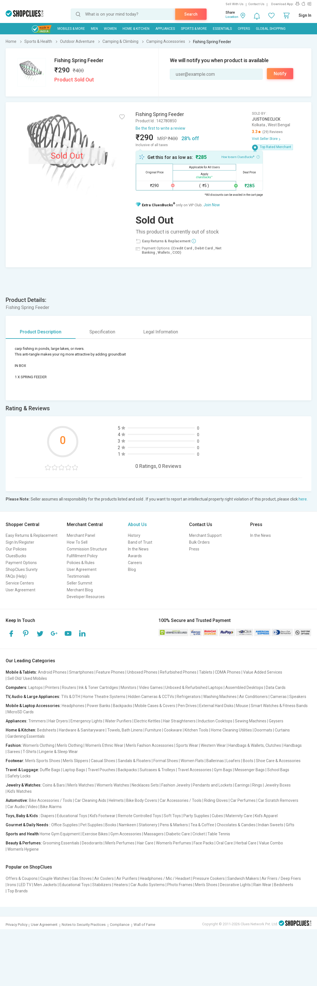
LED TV (25, 884)
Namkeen (127, 825)
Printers (52, 687)
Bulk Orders (199, 542)
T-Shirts (30, 751)
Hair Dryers (58, 721)
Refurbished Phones (178, 672)
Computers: (16, 687)
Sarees (13, 751)
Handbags (293, 745)
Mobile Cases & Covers (155, 705)
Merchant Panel (81, 535)
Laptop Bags (74, 770)
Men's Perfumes (119, 843)
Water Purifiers (118, 721)
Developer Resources (86, 596)
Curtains (282, 730)
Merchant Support (205, 535)
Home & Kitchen (136, 29)
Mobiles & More (71, 29)
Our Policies (16, 549)
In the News (138, 549)
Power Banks (98, 705)
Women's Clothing (38, 745)
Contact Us (256, 4)
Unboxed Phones (142, 672)
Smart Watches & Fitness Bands (279, 705)
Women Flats (192, 760)
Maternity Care (239, 815)
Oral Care (224, 843)
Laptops (35, 687)
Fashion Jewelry (175, 785)
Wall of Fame (144, 924)
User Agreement (20, 590)
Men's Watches (80, 785)
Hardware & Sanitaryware (82, 730)
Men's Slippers (75, 760)
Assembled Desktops (244, 687)
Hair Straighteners (179, 721)
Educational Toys (72, 815)
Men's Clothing (70, 745)
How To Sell (77, 542)
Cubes (217, 815)
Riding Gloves (216, 800)
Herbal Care (245, 843)
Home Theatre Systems (104, 696)
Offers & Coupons (22, 878)
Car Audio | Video (22, 806)
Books (110, 825)
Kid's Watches (19, 791)
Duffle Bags (50, 770)
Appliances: (16, 721)
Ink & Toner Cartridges (98, 687)
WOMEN (110, 29)
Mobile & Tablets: (21, 672)
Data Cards (276, 687)
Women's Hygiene (23, 849)
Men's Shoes (206, 884)
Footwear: (15, 760)
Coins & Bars (53, 785)
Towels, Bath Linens (125, 730)
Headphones (73, 705)
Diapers (47, 815)
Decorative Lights (235, 884)
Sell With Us (234, 4)
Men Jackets (45, 884)
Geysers (276, 721)
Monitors (128, 687)
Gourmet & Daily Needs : (28, 825)
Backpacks (122, 705)
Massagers (154, 834)
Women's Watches (113, 785)
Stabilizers (101, 884)
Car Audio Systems (147, 884)
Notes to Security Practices (84, 924)
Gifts (290, 825)
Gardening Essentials (26, 736)
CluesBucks (16, 556)
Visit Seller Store (265, 139)
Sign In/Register (20, 542)
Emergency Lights (86, 721)
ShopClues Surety (22, 569)
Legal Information (160, 332)
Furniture (153, 730)
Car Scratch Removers (278, 800)
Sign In (305, 15)
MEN (94, 29)
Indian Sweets (270, 825)
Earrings (242, 785)
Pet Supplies (91, 825)
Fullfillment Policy (82, 556)
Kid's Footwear (102, 815)
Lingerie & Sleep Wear (58, 751)
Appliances (165, 29)
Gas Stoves (82, 878)
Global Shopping (271, 29)
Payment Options (21, 562)
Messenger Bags (250, 770)
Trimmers (37, 721)
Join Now (212, 205)
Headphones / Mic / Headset (165, 878)
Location (232, 17)
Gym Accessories (125, 834)
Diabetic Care (178, 834)
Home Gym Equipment (60, 834)
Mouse (242, 705)
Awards (135, 556)
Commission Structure (87, 549)
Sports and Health (22, 834)
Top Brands (17, 891)
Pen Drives (187, 705)
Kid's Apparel (266, 815)
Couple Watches (54, 878)
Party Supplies (196, 815)
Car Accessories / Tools (181, 800)
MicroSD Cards (20, 712)
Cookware (173, 730)
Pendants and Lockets (212, 785)
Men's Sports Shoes (42, 760)
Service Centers (20, 583)
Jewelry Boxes (278, 785)
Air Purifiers (126, 878)
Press (194, 549)
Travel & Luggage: (22, 770)
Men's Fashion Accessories (150, 745)
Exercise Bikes (95, 834)
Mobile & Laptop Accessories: (33, 705)
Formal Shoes (165, 760)
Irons (11, 884)
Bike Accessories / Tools (50, 800)
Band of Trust (140, 542)
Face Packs (204, 843)
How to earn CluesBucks (240, 157)
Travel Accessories (194, 770)
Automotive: (17, 800)
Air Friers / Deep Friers (281, 878)
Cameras (278, 696)
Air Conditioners (253, 696)
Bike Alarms (51, 806)
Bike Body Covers (141, 800)
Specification (102, 332)
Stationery (148, 825)
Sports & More (194, 29)
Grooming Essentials (61, 843)
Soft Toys (172, 815)
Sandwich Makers (243, 878)
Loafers (233, 760)
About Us (137, 524)
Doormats (263, 730)
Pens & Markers (174, 825)
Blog (132, 569)
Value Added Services (262, 672)
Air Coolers (104, 878)
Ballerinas (215, 760)
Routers (69, 687)
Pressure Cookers (209, 878)
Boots (248, 760)
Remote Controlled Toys (139, 815)
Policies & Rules (81, 562)
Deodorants (92, 843)
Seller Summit (79, 583)
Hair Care (145, 843)
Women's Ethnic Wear (104, 745)
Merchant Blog (80, 590)
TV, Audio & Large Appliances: (33, 696)
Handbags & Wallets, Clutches (254, 745)
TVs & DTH (70, 696)
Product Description (40, 332)
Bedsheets (46, 730)
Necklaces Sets (145, 785)
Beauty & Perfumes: (24, 843)
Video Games (151, 687)
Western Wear (213, 745)
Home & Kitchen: (21, 730)
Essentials (222, 29)
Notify (280, 73)
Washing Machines (220, 696)
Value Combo (271, 843)
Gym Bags (223, 770)
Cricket (198, 834)
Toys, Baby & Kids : (23, 815)
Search (191, 14)
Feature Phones (110, 672)
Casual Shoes (103, 760)
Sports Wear (187, 745)
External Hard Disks (216, 705)
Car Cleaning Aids (90, 800)
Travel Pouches (101, 770)
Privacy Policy (16, 924)
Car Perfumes (243, 800)
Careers (135, 562)
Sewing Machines (250, 721)
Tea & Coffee (202, 825)
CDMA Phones (228, 672)
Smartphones (81, 672)
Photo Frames (179, 884)
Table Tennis (218, 834)
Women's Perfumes (173, 843)
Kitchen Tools (196, 730)
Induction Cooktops (215, 721)
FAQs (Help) (16, 576)
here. (303, 499)
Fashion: (14, 745)
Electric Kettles (147, 721)
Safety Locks (19, 776)
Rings (257, 785)
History (134, 535)
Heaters (121, 884)
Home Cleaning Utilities (231, 730)
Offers (244, 29)
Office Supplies (64, 825)
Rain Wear (262, 884)
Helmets (116, 800)
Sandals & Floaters (134, 760)
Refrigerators (189, 696)
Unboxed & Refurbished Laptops (194, 687)
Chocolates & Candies (236, 825)
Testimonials (78, 576)
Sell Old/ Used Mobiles (27, 678)
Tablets (205, 672)
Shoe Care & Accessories (278, 760)
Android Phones (52, 672)
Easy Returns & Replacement (31, 535)
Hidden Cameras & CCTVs (151, 696)
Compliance (119, 924)
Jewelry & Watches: (24, 785)
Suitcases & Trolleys (157, 770)
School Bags (278, 770)
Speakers (297, 696)
